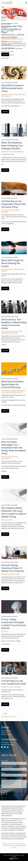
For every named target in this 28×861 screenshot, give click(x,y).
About (3, 10)
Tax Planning (4, 210)
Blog (2, 31)
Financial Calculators (8, 34)
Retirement (22, 94)
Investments (4, 94)
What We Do (20, 13)
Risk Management (6, 96)
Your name (10, 761)
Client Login (4, 58)
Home (2, 7)
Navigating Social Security (9, 38)
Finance (11, 94)
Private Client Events (7, 55)
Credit (20, 331)
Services (3, 20)
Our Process (5, 17)
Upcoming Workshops (7, 48)
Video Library (10, 31)
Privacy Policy (7, 846)
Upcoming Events (6, 44)
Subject (9, 773)
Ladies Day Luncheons (7, 51)
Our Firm (3, 13)
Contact (4, 41)
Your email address (12, 767)
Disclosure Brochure (9, 844)
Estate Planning (6, 24)
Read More (5, 111)
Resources (4, 27)
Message (9, 779)
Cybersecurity (20, 844)
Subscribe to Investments (8, 717)
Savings (16, 94)
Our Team (11, 13)
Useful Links (20, 34)
